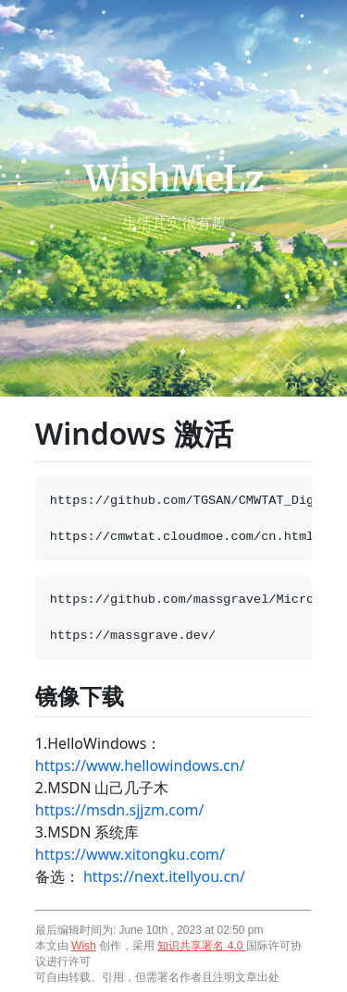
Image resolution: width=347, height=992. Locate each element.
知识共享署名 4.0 (201, 945)
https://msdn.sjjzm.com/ (119, 810)
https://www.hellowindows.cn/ (140, 765)
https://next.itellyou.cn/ (164, 876)
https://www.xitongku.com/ (130, 854)
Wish (83, 945)
